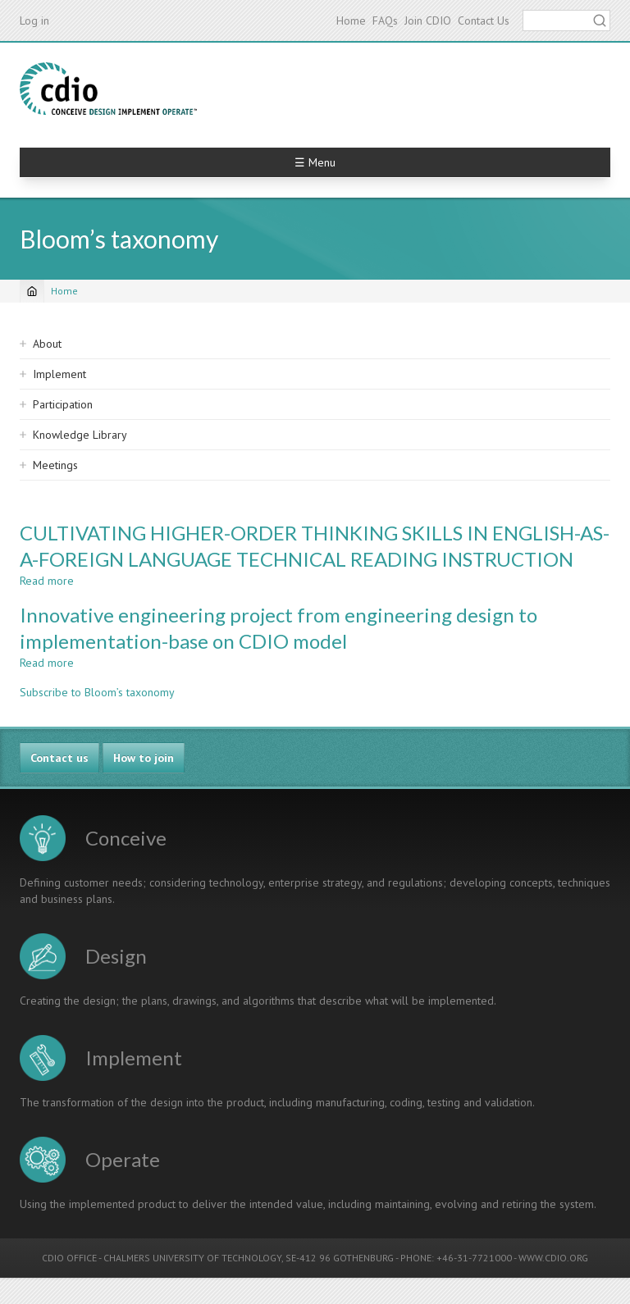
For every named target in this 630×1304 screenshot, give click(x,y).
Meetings (55, 465)
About (47, 343)
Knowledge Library (80, 434)
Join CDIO (427, 20)
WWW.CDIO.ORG (553, 1258)
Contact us (59, 757)
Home (351, 20)
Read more (47, 580)
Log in (34, 20)
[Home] (32, 291)
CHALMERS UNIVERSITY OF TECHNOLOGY (192, 1258)
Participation (63, 404)
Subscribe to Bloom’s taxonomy (97, 692)
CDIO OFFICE (69, 1258)
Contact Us (483, 20)
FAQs (385, 20)
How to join (143, 757)
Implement (59, 374)
